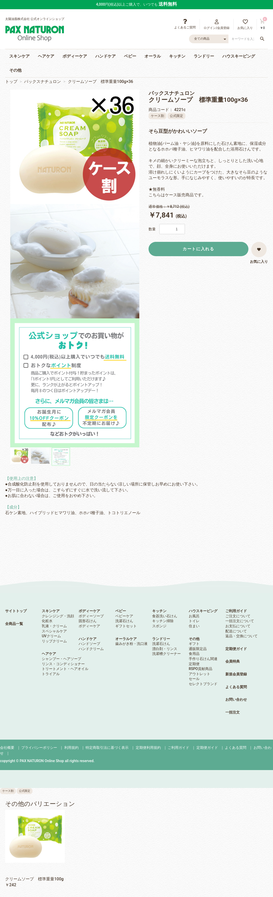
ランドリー (204, 56)
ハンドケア (105, 56)
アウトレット (199, 674)
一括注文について (239, 621)
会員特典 (232, 661)
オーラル (152, 56)
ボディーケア (74, 56)
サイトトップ (16, 611)
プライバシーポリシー (39, 747)
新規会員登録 (236, 674)
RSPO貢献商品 (200, 669)
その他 (15, 70)
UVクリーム (51, 636)
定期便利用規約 (148, 747)
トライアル (51, 674)
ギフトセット (126, 626)
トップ (11, 81)
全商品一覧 (14, 624)
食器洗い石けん (164, 616)
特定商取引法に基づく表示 (107, 747)
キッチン (177, 56)
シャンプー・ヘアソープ (61, 659)
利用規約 (71, 747)
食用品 (194, 654)
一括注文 (232, 712)
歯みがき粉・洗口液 (131, 644)
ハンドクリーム (91, 649)
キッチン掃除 (163, 621)
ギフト (194, 644)
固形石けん (88, 621)
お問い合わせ (236, 699)
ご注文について (237, 616)
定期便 (194, 664)
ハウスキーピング (238, 56)
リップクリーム (54, 641)
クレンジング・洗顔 (58, 616)
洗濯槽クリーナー (166, 654)
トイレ (194, 621)
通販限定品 (198, 649)
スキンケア (19, 56)
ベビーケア (124, 616)
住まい (194, 626)
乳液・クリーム (54, 626)
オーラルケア (126, 639)
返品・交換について (241, 636)
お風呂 (194, 616)
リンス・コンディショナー (63, 664)
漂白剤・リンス (164, 649)
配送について (236, 631)
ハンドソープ (89, 644)
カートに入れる (198, 249)
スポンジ (159, 626)
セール (194, 679)
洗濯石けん (124, 621)
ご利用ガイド (236, 611)
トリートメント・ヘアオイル (65, 669)
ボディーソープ (91, 616)
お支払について (237, 626)
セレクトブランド (203, 684)
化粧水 (47, 621)
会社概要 (7, 747)
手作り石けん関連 (203, 659)
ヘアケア (46, 56)
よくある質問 (236, 687)
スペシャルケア (54, 631)
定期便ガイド (236, 649)
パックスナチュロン (42, 81)
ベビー (130, 56)
